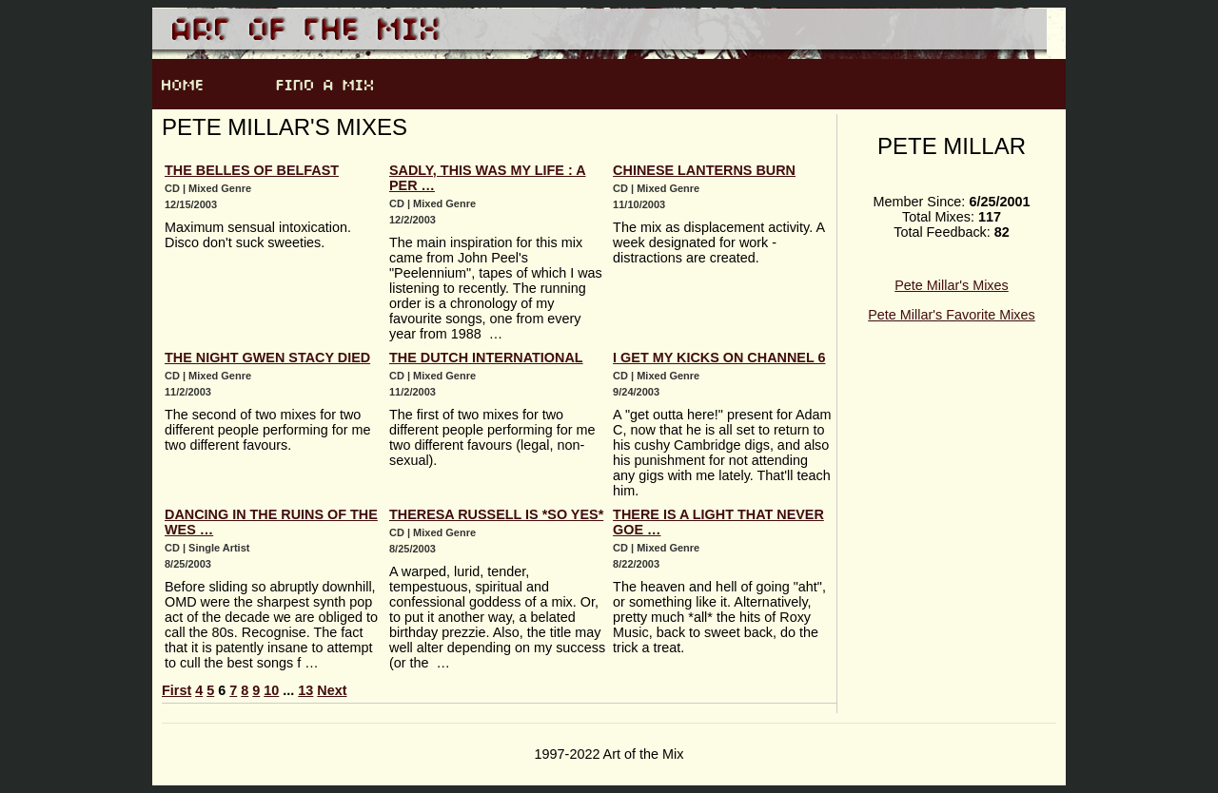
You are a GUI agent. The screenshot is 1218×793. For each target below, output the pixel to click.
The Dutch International (486, 357)
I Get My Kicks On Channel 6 (719, 357)
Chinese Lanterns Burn (704, 170)
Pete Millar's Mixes (951, 285)
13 (305, 690)
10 (271, 690)
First (176, 690)
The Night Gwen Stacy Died (267, 357)
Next (331, 690)
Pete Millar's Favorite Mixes (951, 314)
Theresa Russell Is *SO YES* (496, 514)
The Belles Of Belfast (252, 170)
